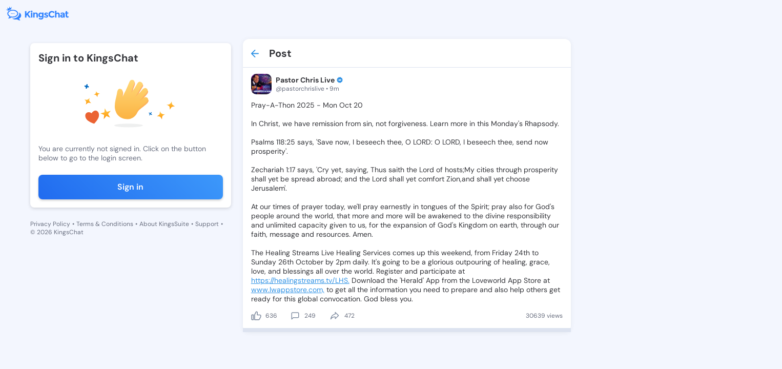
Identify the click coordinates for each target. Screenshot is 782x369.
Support (207, 224)
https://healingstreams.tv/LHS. (300, 280)
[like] (256, 316)
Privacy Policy (50, 224)
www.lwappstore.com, (287, 289)
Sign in (130, 186)
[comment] (295, 316)
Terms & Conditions (104, 224)
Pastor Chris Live (305, 80)
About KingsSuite (164, 224)
